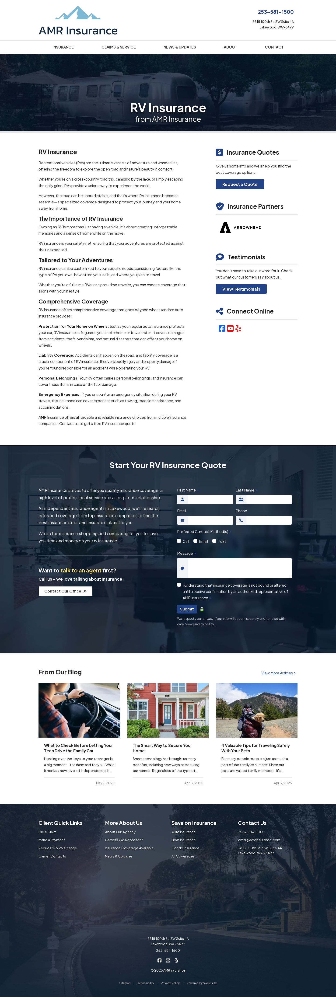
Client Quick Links (60, 822)
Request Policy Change (57, 848)
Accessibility (145, 983)
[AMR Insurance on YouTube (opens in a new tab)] (168, 960)
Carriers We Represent (124, 839)
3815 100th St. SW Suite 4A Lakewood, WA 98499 (260, 850)
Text (222, 541)
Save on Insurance (194, 822)
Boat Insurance (184, 839)
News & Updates (119, 856)
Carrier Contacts (52, 856)
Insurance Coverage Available (129, 848)
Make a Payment (51, 839)
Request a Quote (240, 184)
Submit (187, 609)
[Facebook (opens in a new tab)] (222, 328)
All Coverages (183, 856)
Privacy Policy (170, 983)
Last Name (247, 490)
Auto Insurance (184, 832)
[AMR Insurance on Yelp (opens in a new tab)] (176, 960)
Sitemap (124, 983)
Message (187, 553)
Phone (241, 510)
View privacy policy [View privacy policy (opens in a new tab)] (199, 624)
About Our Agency (120, 832)
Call (186, 541)
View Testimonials (241, 289)
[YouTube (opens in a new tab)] (230, 328)
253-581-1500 (276, 12)
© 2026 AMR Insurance (168, 970)
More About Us (123, 822)
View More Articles (278, 672)
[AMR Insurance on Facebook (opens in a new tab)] (160, 960)
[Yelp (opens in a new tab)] (238, 328)
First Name (188, 490)
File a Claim (47, 832)
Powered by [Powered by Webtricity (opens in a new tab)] (202, 983)
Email (181, 510)
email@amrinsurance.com (259, 839)
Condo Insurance (186, 848)
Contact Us (252, 822)
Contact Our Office (65, 591)
